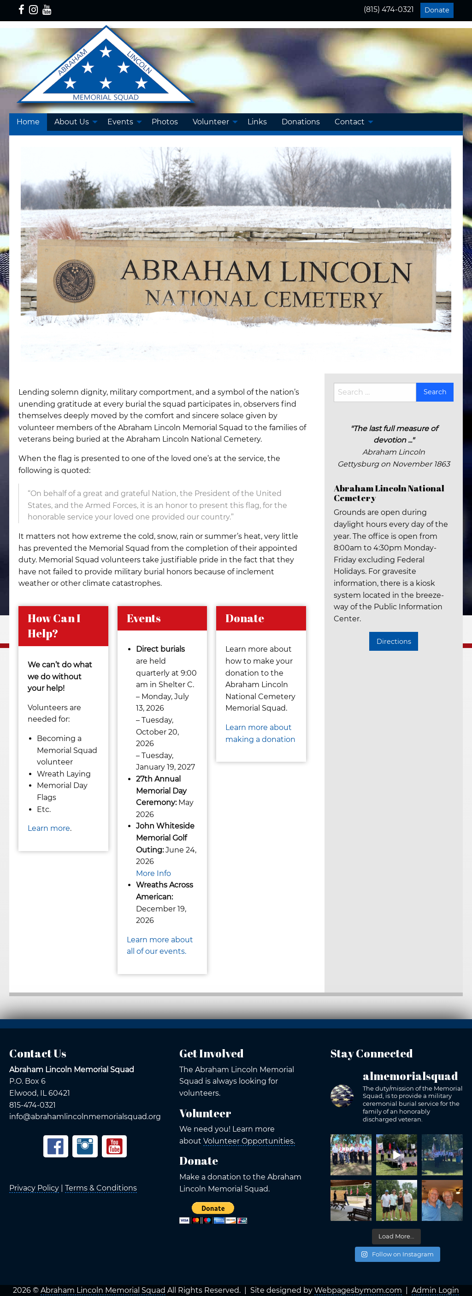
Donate (437, 10)
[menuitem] (28, 122)
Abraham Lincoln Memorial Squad (103, 1290)
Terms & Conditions (101, 1188)
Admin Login (435, 1290)
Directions (394, 641)
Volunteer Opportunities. (249, 1141)
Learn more (49, 828)
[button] (73, 122)
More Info (153, 873)
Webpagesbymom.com (358, 1290)
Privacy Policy (34, 1188)
